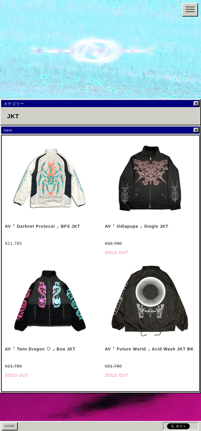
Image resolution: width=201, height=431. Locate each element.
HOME (10, 426)
